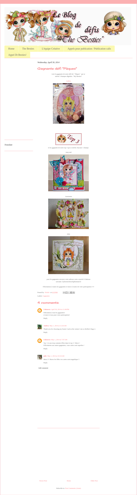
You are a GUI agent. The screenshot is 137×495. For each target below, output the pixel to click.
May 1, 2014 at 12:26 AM (58, 326)
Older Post (94, 481)
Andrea (68, 81)
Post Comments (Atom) (73, 488)
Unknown (47, 309)
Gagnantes (46, 296)
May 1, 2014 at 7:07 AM (59, 340)
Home (11, 48)
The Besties (28, 48)
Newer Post (43, 481)
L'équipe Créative (51, 48)
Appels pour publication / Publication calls (89, 48)
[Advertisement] (68, 453)
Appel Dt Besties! (17, 54)
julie (45, 356)
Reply (45, 318)
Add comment (43, 368)
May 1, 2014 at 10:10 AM (55, 356)
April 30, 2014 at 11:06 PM (60, 309)
